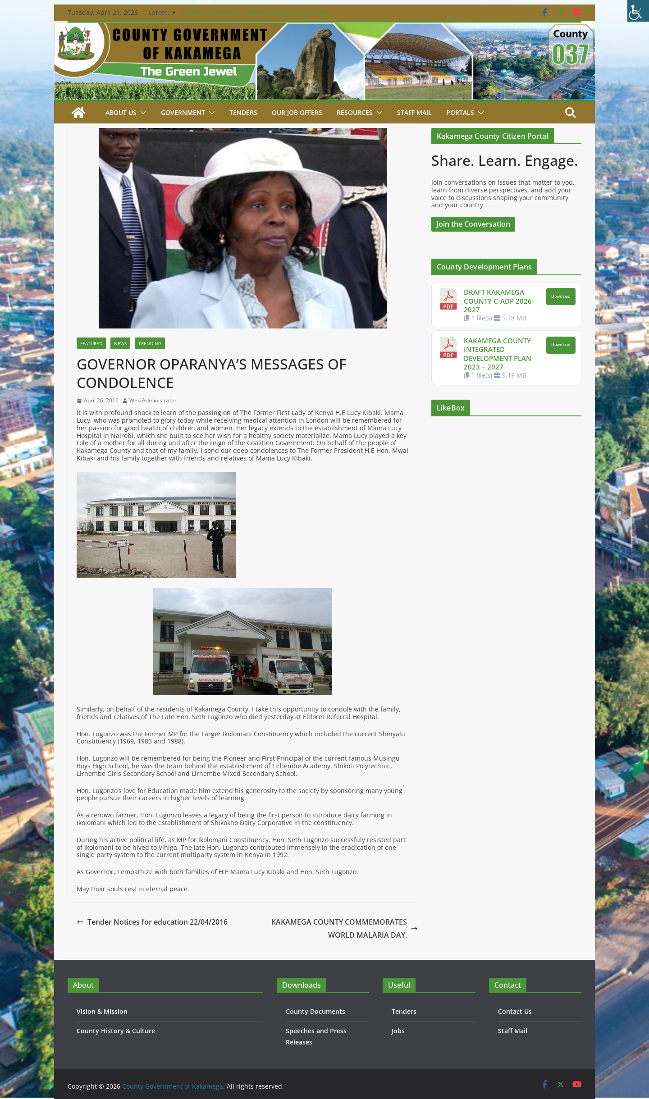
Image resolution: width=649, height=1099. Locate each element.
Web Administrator (153, 400)
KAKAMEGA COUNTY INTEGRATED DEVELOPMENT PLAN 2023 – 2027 (497, 354)
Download (561, 296)
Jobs (398, 1030)
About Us (121, 112)
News (120, 343)
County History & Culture (116, 1030)
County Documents (315, 1011)
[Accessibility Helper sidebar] (638, 11)
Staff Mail (512, 1030)
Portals (460, 112)
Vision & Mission (102, 1011)
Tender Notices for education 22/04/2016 (152, 922)
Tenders (243, 112)
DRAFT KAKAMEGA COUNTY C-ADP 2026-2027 (499, 300)
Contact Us (515, 1011)
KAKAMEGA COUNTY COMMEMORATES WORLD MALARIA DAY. (344, 928)
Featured (91, 343)
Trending (149, 343)
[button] (141, 112)
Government (183, 112)
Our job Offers (297, 112)
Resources (355, 112)
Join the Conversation (473, 224)
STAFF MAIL (414, 112)
